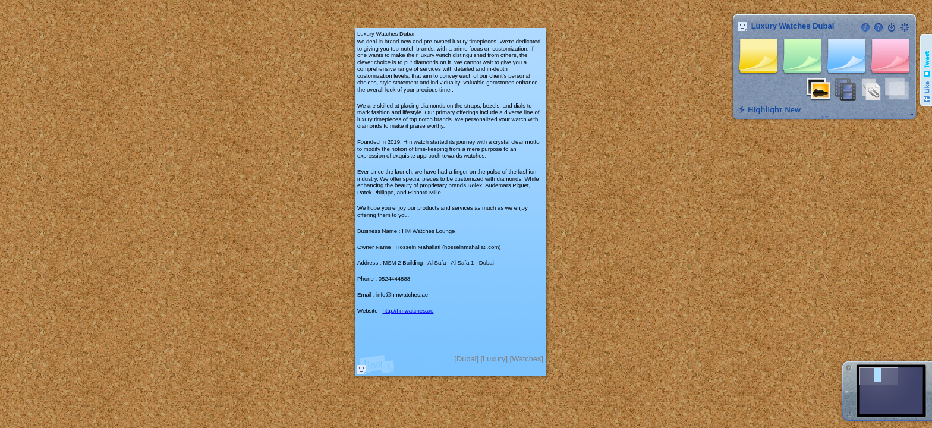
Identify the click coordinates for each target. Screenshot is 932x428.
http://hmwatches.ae (407, 310)
